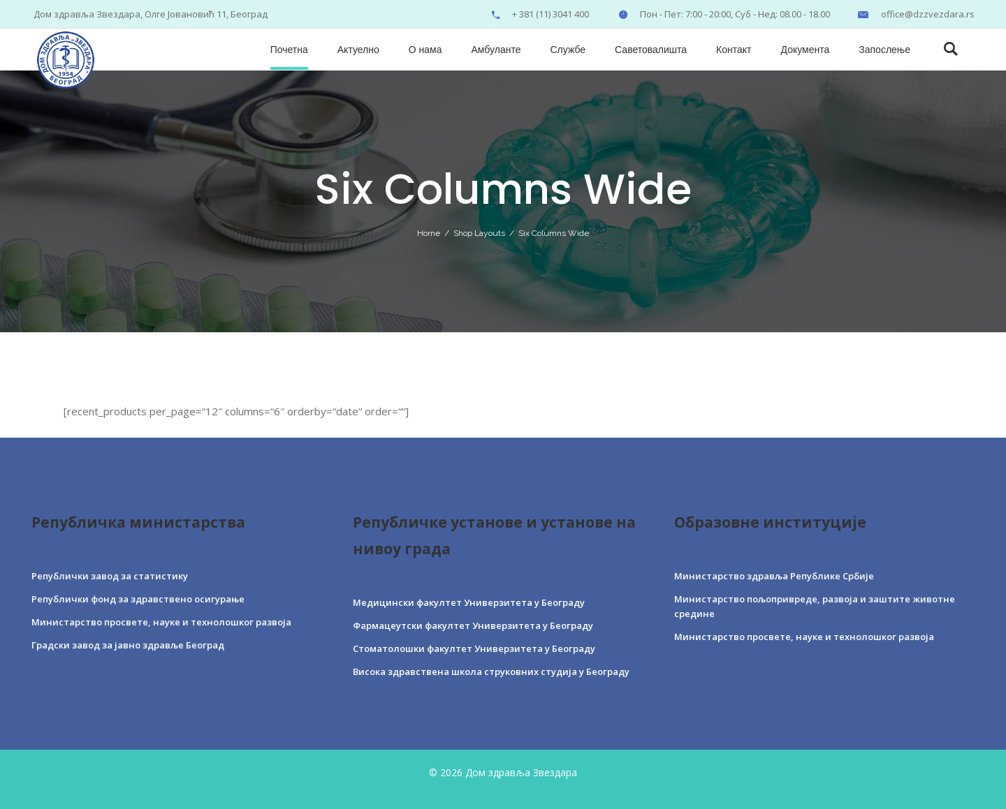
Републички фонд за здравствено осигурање (138, 599)
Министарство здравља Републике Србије (774, 576)
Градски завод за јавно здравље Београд (127, 645)
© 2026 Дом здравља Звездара (503, 772)
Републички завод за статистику (109, 576)
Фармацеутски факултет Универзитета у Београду (473, 625)
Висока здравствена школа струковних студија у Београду (491, 671)
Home (428, 233)
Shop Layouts (479, 233)
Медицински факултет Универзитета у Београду (469, 602)
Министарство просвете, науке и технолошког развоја (161, 622)
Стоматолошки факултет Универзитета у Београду (474, 648)
